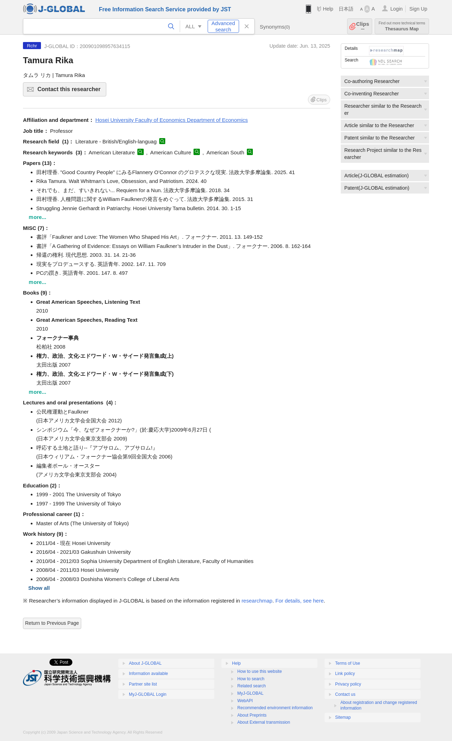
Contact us (345, 694)
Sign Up (418, 9)
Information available (148, 673)
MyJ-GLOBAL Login (147, 694)
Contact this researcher (70, 91)
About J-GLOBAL (145, 663)
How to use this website (259, 671)
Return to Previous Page (52, 623)
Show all (39, 588)
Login (396, 9)
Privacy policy (348, 684)
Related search (251, 685)
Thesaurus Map (402, 26)
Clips (362, 26)
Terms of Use (347, 663)
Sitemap (343, 717)
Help (328, 9)
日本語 (346, 9)
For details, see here (299, 601)
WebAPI (245, 700)
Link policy (345, 673)
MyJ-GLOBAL (250, 693)
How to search (250, 678)
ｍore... (37, 217)
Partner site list (143, 684)
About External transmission (263, 722)
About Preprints (252, 715)
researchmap (257, 601)
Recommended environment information (275, 707)
